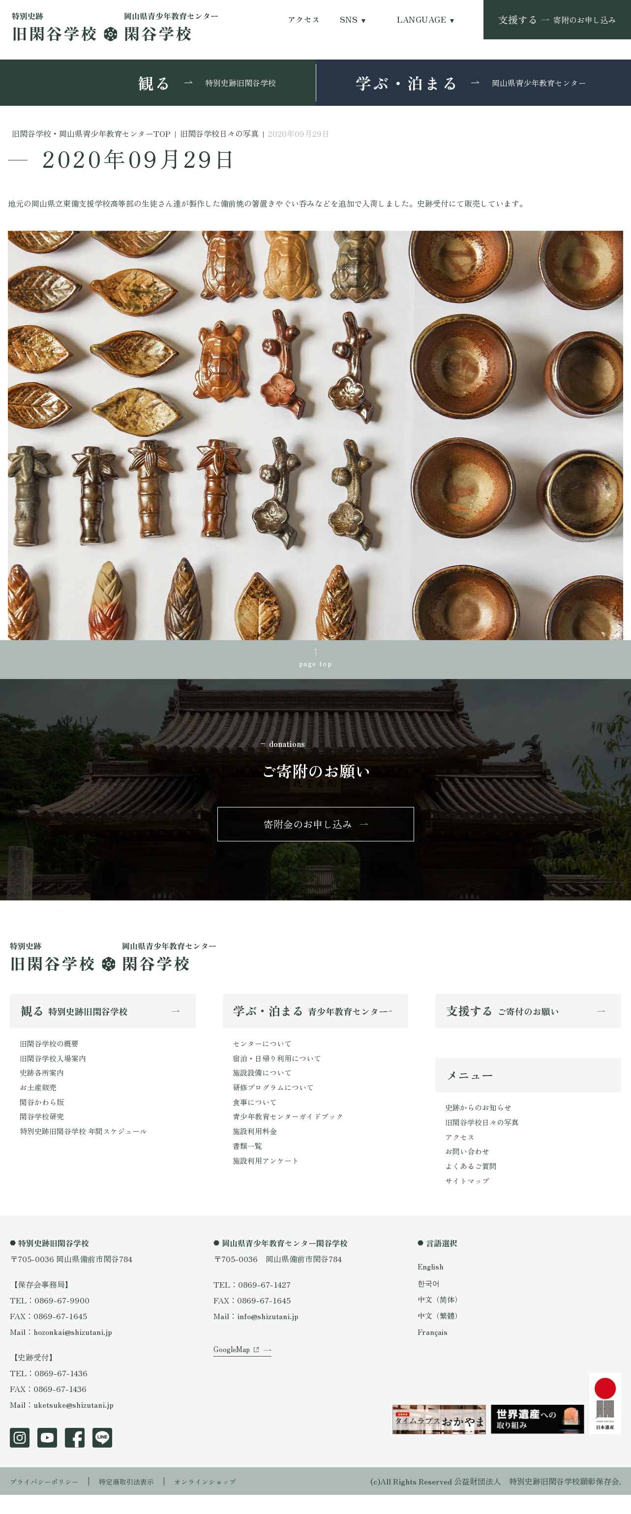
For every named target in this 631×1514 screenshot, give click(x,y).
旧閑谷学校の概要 (51, 1054)
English (431, 1285)
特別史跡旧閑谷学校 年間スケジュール (87, 1148)
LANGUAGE (421, 19)
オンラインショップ (227, 1500)
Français (433, 1351)
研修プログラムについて (276, 1101)
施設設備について (264, 1085)
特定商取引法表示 (140, 1500)
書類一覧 (248, 1164)
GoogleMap (233, 1380)
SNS (349, 19)
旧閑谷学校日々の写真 (484, 1136)
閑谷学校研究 (43, 1133)
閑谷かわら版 (43, 1117)
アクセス (304, 19)
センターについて (264, 1054)
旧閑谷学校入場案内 (55, 1070)
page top (316, 664)
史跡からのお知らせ (480, 1120)
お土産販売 (39, 1101)
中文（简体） (441, 1318)
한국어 (429, 1301)
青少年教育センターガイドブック (292, 1133)
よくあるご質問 (472, 1183)
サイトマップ (468, 1199)
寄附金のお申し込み (308, 832)
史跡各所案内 (43, 1085)
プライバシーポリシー (49, 1500)
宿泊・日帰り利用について (280, 1070)
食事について (256, 1117)
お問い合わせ (468, 1168)
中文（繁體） (441, 1334)
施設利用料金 (256, 1148)
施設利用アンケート (268, 1180)
